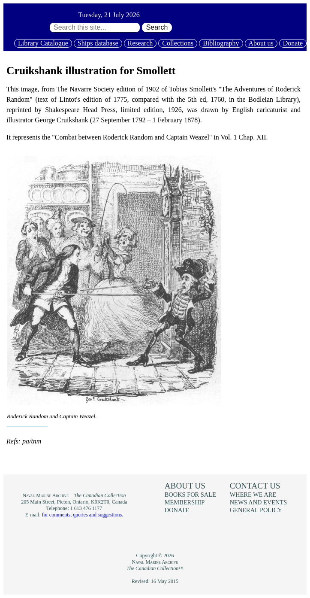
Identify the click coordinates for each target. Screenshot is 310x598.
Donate (293, 43)
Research (140, 43)
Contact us (255, 485)
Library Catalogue (43, 43)
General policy (256, 510)
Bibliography (221, 43)
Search (157, 27)
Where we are (253, 494)
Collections (177, 43)
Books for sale (190, 494)
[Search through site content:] (94, 27)
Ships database (98, 43)
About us (261, 43)
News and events (258, 502)
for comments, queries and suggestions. (82, 515)
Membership (185, 502)
